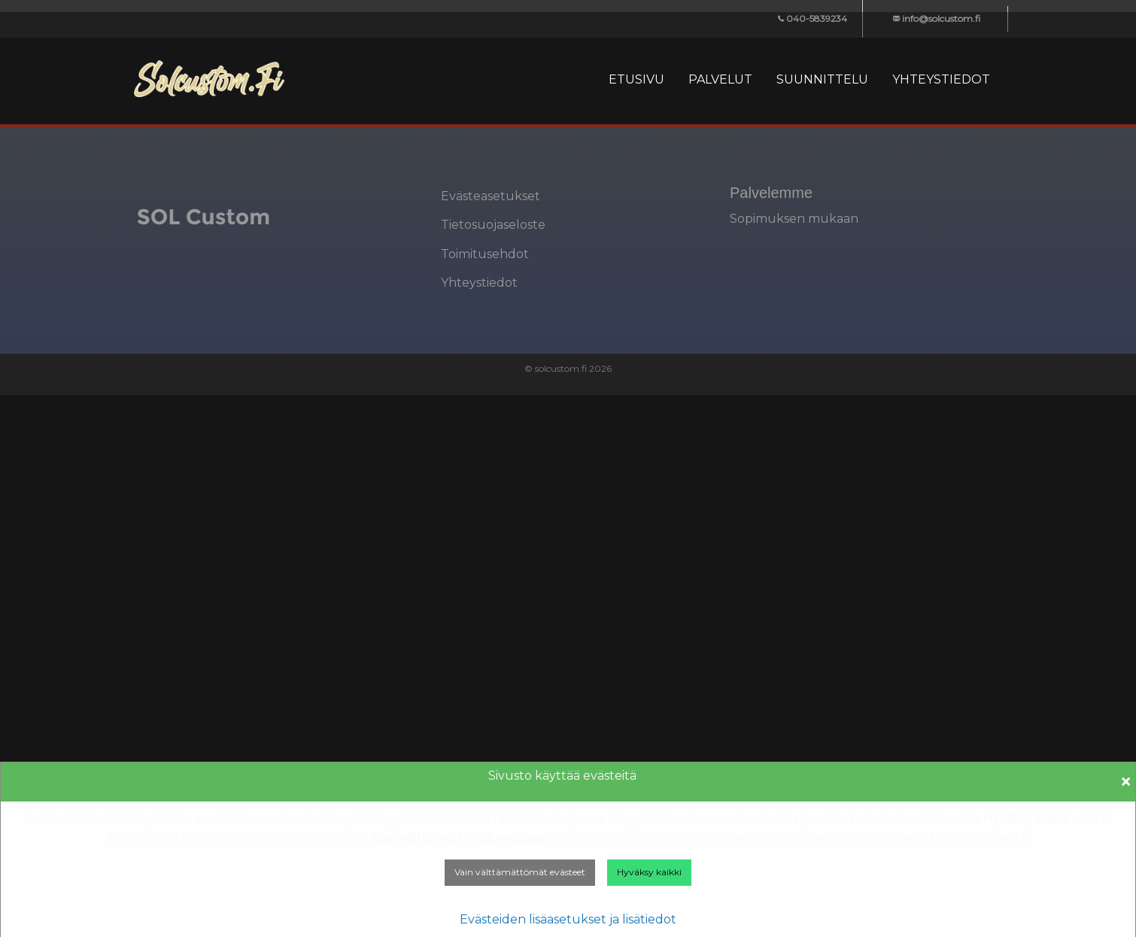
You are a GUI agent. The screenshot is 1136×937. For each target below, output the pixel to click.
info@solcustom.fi (936, 18)
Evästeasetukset (490, 196)
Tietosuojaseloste (493, 225)
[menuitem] (636, 79)
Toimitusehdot (485, 254)
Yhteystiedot (479, 282)
